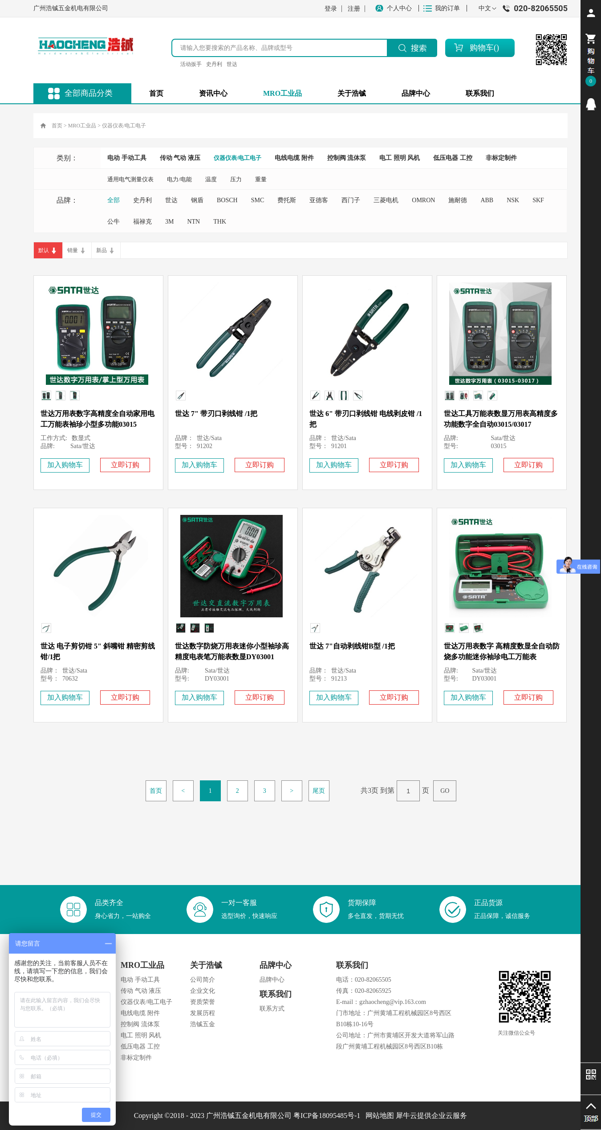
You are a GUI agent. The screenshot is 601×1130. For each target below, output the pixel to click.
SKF (538, 200)
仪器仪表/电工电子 (124, 125)
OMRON (423, 200)
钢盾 (197, 200)
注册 (354, 8)
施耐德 (457, 200)
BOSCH (227, 200)
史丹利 (214, 64)
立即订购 (125, 465)
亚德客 (318, 200)
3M (169, 221)
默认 (43, 250)
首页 (156, 93)
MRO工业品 (82, 125)
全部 (113, 200)
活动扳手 (191, 64)
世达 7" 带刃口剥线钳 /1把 (216, 413)
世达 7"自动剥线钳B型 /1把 (352, 646)
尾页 (319, 790)
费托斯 (286, 200)
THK (219, 221)
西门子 (350, 200)
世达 (232, 64)
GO (444, 790)
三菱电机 (386, 200)
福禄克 (142, 221)
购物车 (482, 47)
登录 (331, 8)
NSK (513, 200)
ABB (486, 200)
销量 (72, 250)
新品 (101, 250)
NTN (193, 221)
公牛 (113, 221)
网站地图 (378, 1115)
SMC (257, 200)
